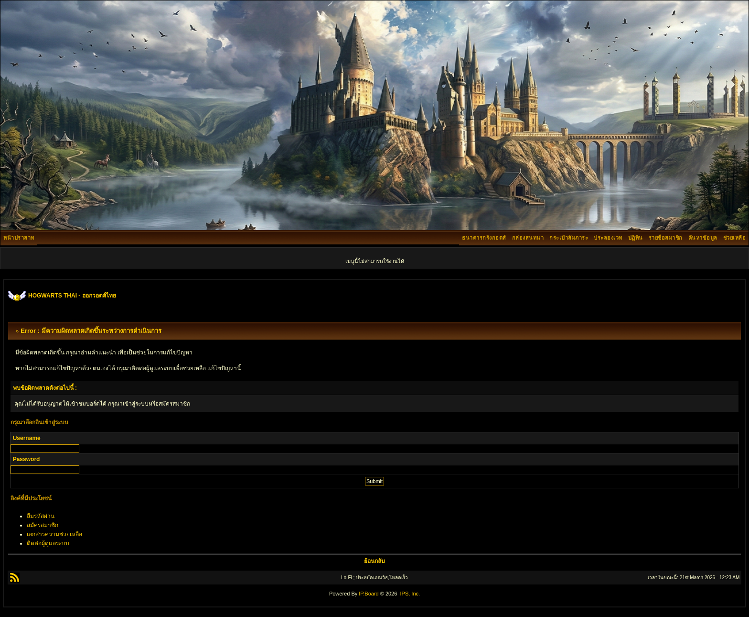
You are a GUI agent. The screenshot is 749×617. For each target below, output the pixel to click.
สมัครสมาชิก (42, 525)
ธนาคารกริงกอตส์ (484, 238)
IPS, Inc (409, 593)
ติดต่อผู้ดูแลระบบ (48, 543)
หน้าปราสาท (18, 238)
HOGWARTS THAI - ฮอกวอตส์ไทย (72, 295)
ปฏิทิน (635, 238)
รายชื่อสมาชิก (666, 238)
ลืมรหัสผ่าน (40, 516)
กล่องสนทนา (528, 238)
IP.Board (368, 593)
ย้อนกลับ (374, 561)
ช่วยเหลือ (734, 238)
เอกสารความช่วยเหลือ (54, 534)
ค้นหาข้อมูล (702, 238)
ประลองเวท (608, 238)
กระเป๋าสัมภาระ (568, 238)
